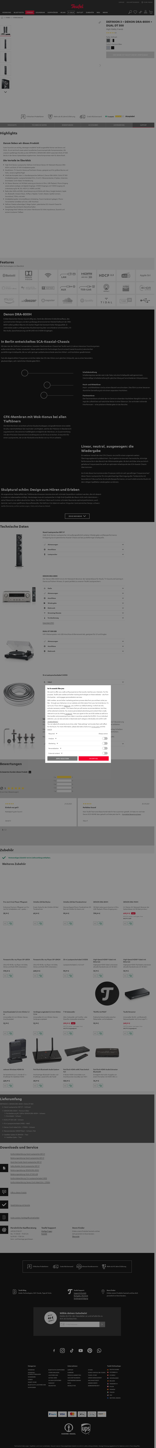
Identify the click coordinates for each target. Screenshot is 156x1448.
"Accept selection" (53, 721)
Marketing (51, 743)
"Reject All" (67, 705)
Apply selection (62, 758)
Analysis (51, 738)
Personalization (53, 748)
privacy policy (96, 727)
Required (51, 734)
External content (54, 753)
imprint (49, 729)
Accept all (93, 758)
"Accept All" (69, 713)
